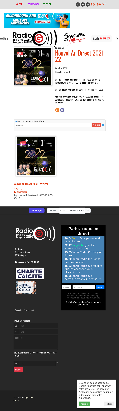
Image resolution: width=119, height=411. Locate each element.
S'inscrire (96, 124)
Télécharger (20, 192)
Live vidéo (33, 4)
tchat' (47, 4)
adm (16, 400)
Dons (20, 4)
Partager (18, 188)
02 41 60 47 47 (98, 4)
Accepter (84, 405)
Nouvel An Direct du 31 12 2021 (31, 184)
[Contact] (62, 110)
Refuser (109, 405)
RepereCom (29, 397)
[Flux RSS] (57, 110)
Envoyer (18, 369)
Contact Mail (29, 310)
